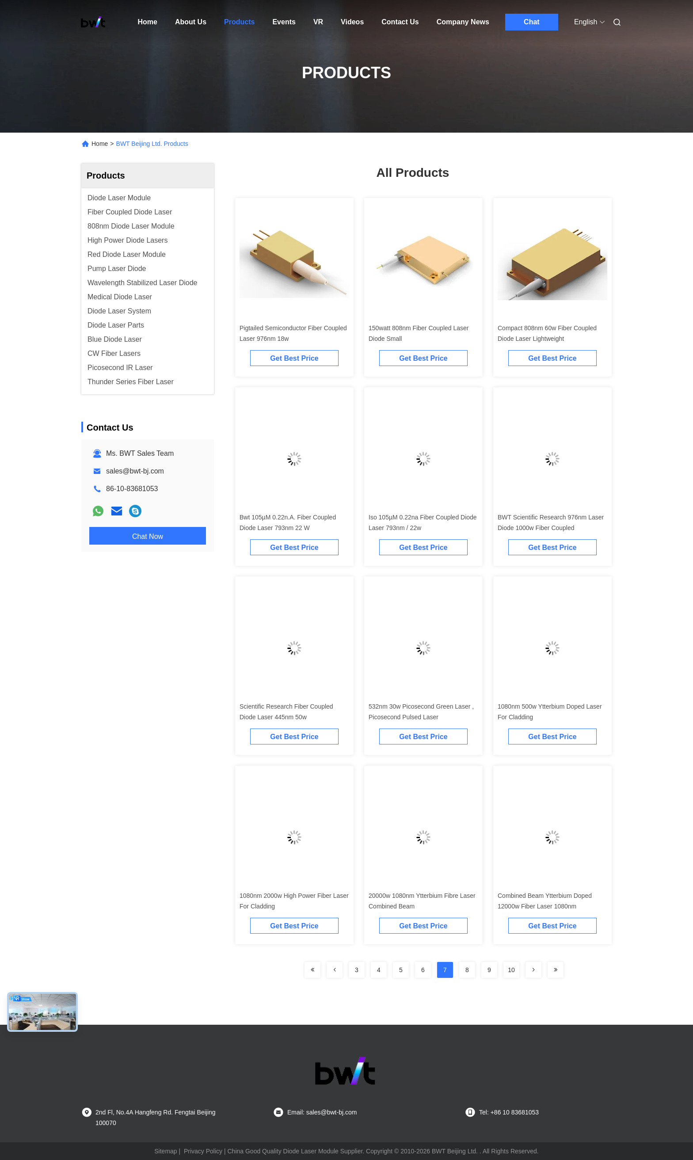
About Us (190, 22)
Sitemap (165, 1151)
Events (283, 22)
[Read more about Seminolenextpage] (312, 970)
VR (318, 22)
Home (147, 22)
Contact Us (400, 22)
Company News (463, 22)
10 (511, 969)
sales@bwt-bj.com (135, 471)
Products (239, 22)
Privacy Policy (203, 1151)
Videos (352, 22)
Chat (532, 22)
